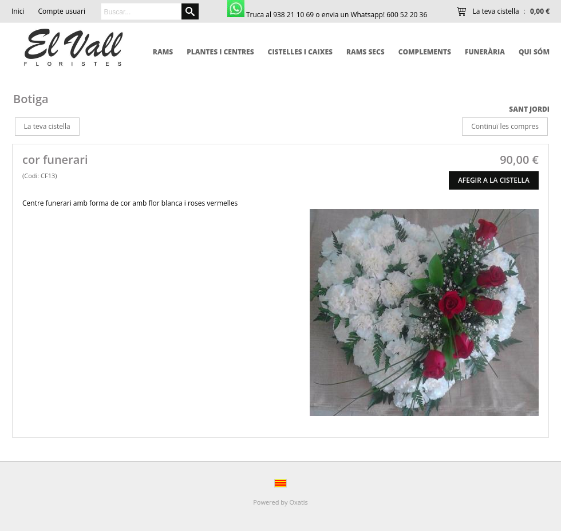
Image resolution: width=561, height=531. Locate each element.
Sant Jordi (529, 109)
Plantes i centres (220, 52)
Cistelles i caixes (300, 52)
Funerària (485, 52)
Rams (163, 52)
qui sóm (534, 52)
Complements (424, 52)
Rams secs (365, 52)
